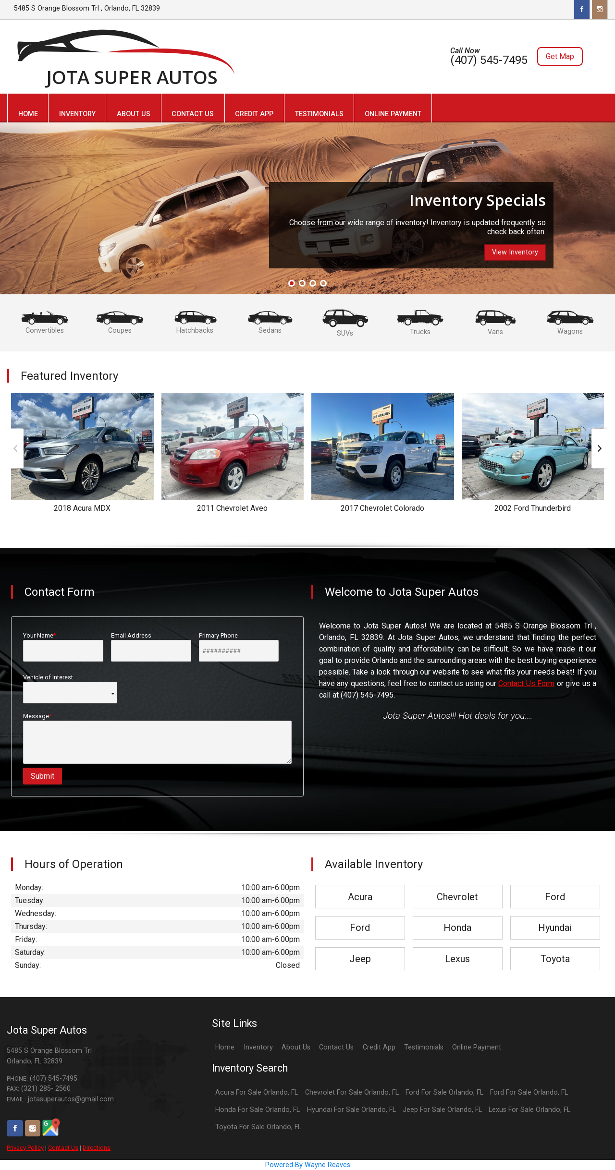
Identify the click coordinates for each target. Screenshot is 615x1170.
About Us (296, 1047)
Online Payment (476, 1047)
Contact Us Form (526, 683)
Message (157, 738)
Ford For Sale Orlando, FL (444, 1092)
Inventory (258, 1047)
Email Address (151, 647)
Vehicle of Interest (70, 688)
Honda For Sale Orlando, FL (257, 1110)
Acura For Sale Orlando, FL (256, 1092)
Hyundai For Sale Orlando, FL (351, 1110)
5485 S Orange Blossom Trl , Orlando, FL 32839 (87, 8)
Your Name (63, 647)
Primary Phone (239, 647)
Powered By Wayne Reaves (307, 1165)
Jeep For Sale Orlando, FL (442, 1110)
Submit (42, 776)
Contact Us (63, 1147)
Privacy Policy (25, 1147)
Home (224, 1047)
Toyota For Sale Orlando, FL (258, 1127)
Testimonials (423, 1047)
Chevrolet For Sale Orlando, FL (352, 1092)
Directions (97, 1147)
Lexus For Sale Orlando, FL (529, 1110)
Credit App (379, 1047)
